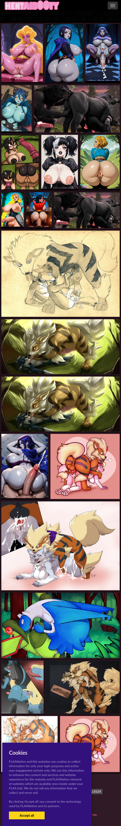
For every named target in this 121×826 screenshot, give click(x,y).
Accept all (26, 815)
